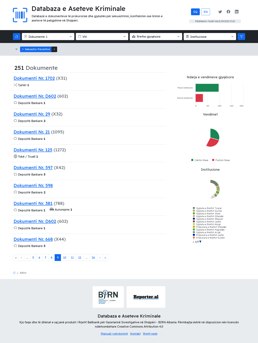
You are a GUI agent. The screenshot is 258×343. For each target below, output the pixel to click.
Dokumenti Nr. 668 (33, 239)
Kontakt (135, 333)
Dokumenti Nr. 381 (33, 203)
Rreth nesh (150, 333)
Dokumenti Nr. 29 (32, 114)
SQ (195, 12)
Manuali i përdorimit (114, 333)
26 (93, 257)
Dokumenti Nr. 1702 (34, 78)
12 (79, 257)
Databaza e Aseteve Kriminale (78, 8)
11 (72, 257)
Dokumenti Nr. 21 (32, 132)
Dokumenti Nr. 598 (33, 185)
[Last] (105, 257)
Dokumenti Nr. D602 (35, 96)
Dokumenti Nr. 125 (33, 149)
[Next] (99, 257)
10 (64, 257)
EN (206, 12)
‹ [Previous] (21, 257)
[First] (16, 257)
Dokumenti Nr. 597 (33, 167)
